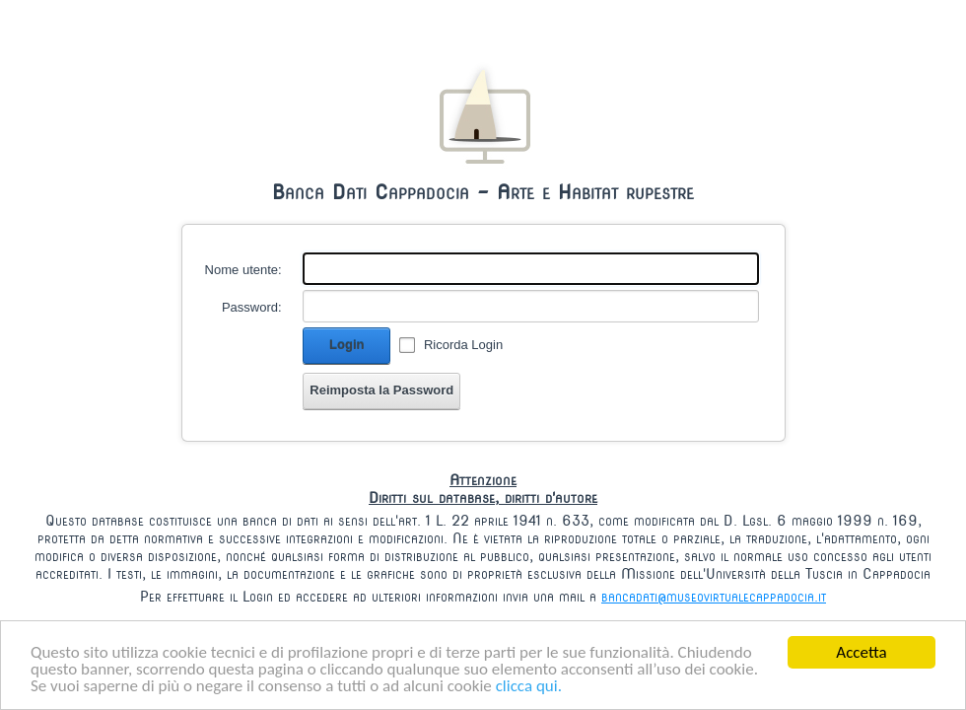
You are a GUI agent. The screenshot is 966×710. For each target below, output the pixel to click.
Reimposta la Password (381, 390)
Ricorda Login (463, 344)
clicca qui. (529, 686)
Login (346, 344)
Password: (252, 307)
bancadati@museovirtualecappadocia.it (713, 596)
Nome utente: (243, 269)
